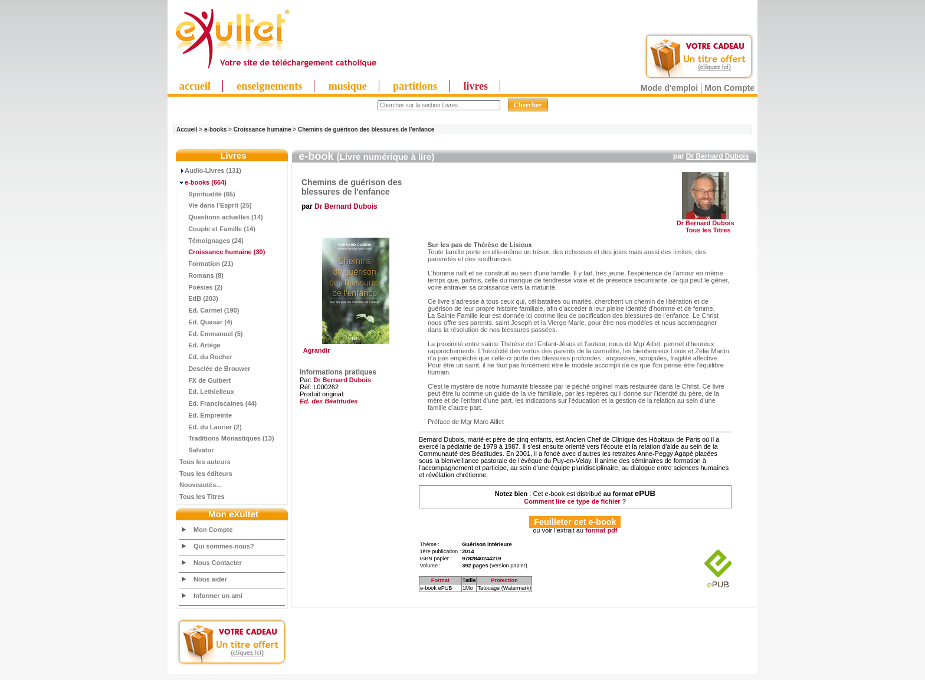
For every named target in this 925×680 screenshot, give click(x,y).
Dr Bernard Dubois (717, 156)
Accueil (187, 129)
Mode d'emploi (669, 88)
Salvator (196, 450)
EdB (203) (198, 298)
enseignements (269, 86)
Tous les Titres (202, 496)
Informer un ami (217, 595)
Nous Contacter (217, 562)
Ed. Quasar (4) (205, 322)
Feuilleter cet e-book (575, 522)
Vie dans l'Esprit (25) (215, 205)
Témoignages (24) (211, 240)
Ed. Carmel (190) (209, 310)
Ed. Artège (200, 345)
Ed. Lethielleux (206, 391)
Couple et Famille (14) (217, 228)
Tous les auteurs (205, 461)
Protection (504, 580)
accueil (195, 86)
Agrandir (354, 347)
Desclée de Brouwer (214, 368)
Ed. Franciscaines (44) (218, 403)
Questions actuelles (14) (221, 217)
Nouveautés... (200, 484)
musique (348, 86)
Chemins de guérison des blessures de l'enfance (366, 129)
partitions (415, 86)
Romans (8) (201, 275)
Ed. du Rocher (205, 356)
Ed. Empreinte (205, 415)
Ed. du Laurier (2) (210, 427)
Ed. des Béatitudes (328, 401)
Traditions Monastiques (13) (226, 438)
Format (440, 580)
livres (475, 86)
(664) (203, 182)
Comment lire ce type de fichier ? (575, 501)
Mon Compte (729, 88)
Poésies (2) (200, 287)
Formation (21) (206, 263)
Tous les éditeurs (205, 473)
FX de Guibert (205, 380)
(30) (222, 251)
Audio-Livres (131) (210, 170)
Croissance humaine (262, 129)
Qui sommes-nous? (223, 546)
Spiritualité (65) (207, 194)
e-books (215, 129)
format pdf (601, 530)
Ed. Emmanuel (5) (210, 333)
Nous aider (210, 579)
